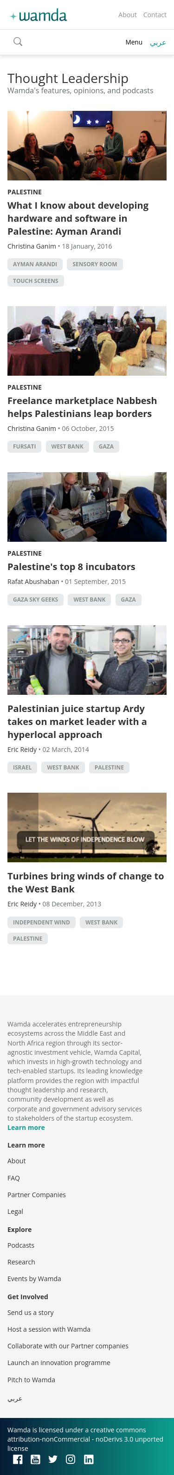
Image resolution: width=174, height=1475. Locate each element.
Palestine (24, 191)
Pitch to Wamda (31, 1379)
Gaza (106, 446)
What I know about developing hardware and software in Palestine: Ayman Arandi (77, 218)
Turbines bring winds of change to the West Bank (85, 882)
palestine (109, 767)
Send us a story (30, 1312)
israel (22, 767)
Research (21, 1261)
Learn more (26, 1127)
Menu (133, 42)
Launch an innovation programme (58, 1362)
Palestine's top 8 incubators (71, 566)
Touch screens (35, 281)
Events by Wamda (34, 1278)
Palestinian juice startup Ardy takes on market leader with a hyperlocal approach (77, 721)
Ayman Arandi (35, 264)
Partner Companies (36, 1194)
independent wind (41, 922)
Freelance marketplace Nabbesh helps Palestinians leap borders (82, 407)
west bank (68, 446)
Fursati (24, 446)
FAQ (13, 1178)
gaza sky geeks (35, 599)
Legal (15, 1211)
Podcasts (20, 1245)
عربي (158, 42)
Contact (155, 14)
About (127, 14)
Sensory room (94, 264)
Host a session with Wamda (48, 1329)
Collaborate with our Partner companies (68, 1345)
